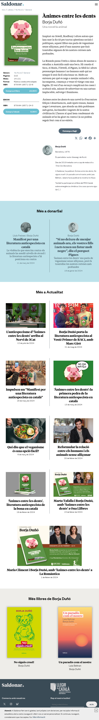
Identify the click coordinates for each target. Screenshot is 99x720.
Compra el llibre (21, 91)
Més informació (39, 716)
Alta (92, 704)
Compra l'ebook (21, 111)
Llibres (10, 9)
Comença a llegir (70, 131)
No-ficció (19, 9)
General (28, 9)
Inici (3, 9)
